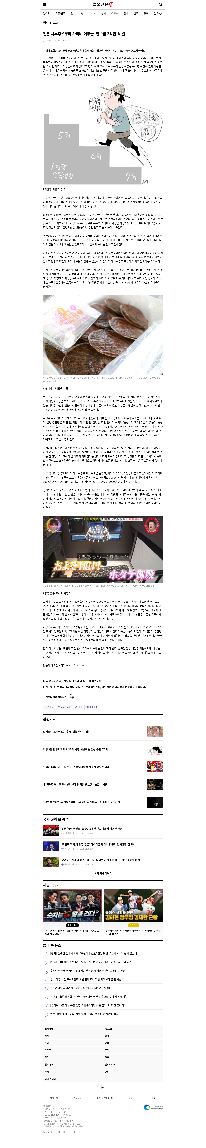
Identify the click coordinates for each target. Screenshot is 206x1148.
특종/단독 (60, 13)
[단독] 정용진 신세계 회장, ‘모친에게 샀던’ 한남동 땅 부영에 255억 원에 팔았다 (93, 953)
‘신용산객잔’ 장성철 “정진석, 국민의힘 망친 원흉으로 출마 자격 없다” (88, 996)
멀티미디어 (110, 1064)
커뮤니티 (77, 1098)
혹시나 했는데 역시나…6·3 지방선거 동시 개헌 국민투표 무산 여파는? (88, 970)
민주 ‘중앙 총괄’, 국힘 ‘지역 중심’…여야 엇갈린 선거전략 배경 (84, 1014)
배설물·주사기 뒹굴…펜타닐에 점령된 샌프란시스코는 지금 (75, 784)
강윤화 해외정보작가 (56, 696)
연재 (47, 1071)
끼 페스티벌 (50, 1078)
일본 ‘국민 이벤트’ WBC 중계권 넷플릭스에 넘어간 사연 (91, 829)
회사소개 (54, 1098)
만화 (107, 1071)
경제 (83, 13)
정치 (73, 13)
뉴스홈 (46, 13)
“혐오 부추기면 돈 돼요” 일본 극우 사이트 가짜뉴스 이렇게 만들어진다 (81, 802)
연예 (103, 13)
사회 (93, 13)
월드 (146, 13)
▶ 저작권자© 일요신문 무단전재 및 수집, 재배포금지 (72, 681)
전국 (136, 13)
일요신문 (103, 4)
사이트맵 (132, 1098)
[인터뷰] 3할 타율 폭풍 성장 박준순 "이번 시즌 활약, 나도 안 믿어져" (87, 1005)
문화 (126, 13)
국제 (55, 23)
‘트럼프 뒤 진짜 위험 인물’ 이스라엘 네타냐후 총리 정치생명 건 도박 (98, 844)
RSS (154, 1098)
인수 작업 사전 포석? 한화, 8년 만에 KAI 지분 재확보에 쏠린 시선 (85, 979)
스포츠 (114, 13)
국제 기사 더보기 (103, 873)
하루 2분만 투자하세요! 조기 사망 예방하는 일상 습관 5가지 (75, 749)
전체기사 (49, 1028)
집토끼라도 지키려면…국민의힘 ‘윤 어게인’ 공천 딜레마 (80, 988)
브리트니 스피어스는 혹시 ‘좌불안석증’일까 (66, 731)
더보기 (103, 1087)
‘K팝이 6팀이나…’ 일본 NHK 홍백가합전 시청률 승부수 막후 (76, 767)
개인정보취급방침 (105, 1098)
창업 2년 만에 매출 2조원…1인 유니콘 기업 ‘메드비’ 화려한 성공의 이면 (100, 860)
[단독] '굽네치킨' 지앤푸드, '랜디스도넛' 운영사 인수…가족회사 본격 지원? (91, 962)
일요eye (158, 13)
